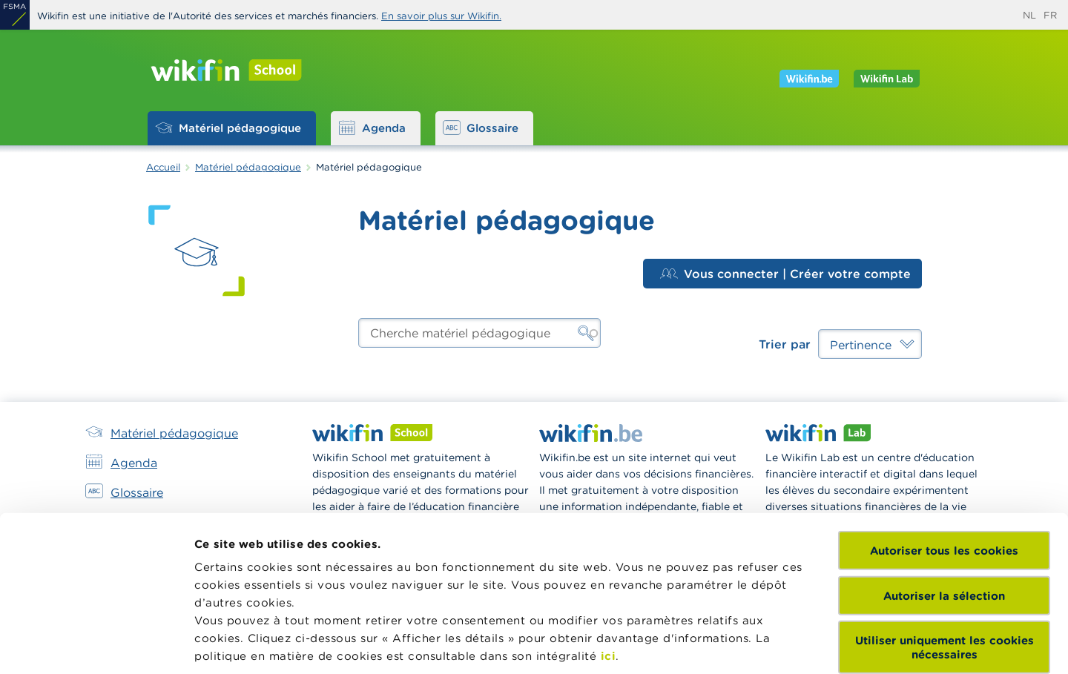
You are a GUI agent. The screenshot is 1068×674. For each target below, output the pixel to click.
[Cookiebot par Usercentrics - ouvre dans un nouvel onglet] (96, 645)
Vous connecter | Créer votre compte (785, 274)
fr (1050, 15)
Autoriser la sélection (944, 468)
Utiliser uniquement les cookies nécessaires (944, 520)
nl (1029, 15)
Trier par (785, 344)
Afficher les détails (248, 645)
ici (608, 529)
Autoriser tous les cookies (944, 424)
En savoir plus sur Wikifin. (441, 16)
